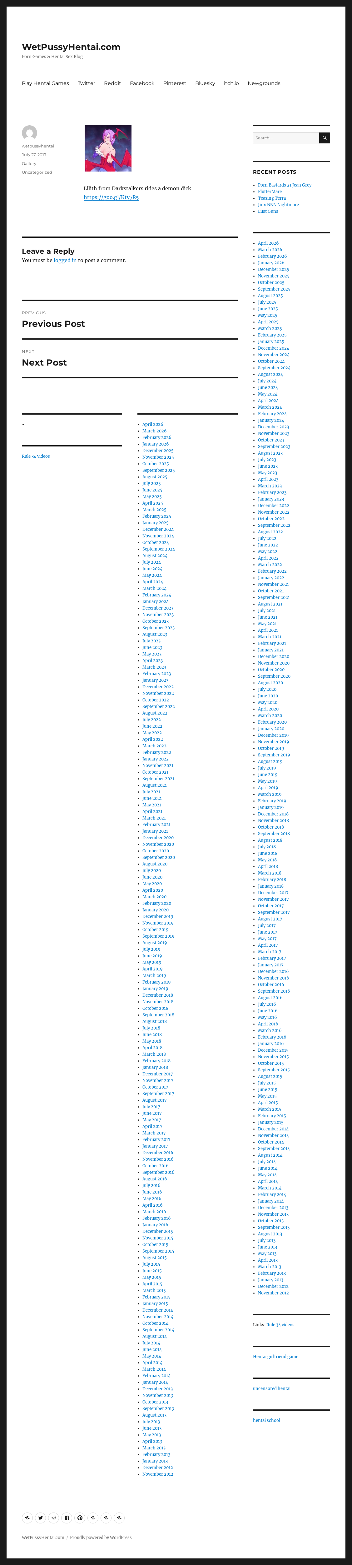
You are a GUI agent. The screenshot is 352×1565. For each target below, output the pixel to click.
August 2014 (154, 1336)
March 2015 (154, 1290)
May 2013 (151, 1435)
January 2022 (155, 759)
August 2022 (154, 713)
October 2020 (155, 851)
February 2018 (156, 1061)
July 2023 (151, 641)
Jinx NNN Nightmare (278, 204)
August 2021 (154, 785)
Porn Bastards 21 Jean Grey (284, 185)
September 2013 (158, 1408)
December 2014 (157, 1310)
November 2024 (158, 536)
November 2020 (158, 844)
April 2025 (152, 503)
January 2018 (155, 1067)
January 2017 (155, 1146)
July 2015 (151, 1264)
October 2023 (155, 621)
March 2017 (154, 1133)
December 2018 (157, 995)
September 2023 (158, 627)
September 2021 (158, 778)
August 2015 (154, 1257)
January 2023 (155, 680)
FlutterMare (270, 191)
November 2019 (158, 923)
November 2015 (157, 1238)
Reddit (112, 83)
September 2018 (158, 1015)
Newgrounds (264, 83)
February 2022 (156, 752)
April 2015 (152, 1284)
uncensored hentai (271, 1388)
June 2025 (152, 490)
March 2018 (154, 1054)
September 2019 (158, 936)
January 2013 (155, 1461)
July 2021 (151, 792)
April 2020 (152, 890)
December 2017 (157, 1074)
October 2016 (155, 1166)
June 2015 (152, 1270)
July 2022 (151, 719)
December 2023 (157, 608)
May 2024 (152, 575)
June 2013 (151, 1428)
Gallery (29, 163)
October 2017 (155, 1087)
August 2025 (154, 477)
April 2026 (152, 424)
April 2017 (152, 1126)
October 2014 (155, 1323)
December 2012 (157, 1467)
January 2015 (155, 1303)
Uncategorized (37, 172)
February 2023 (156, 673)
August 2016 (154, 1179)
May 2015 (151, 1277)
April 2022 (152, 739)
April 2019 (152, 969)
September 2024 (158, 549)
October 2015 (155, 1244)
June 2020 (152, 877)
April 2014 (152, 1362)
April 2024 (152, 582)
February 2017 (156, 1139)
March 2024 (154, 588)
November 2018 (157, 1001)
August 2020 (154, 864)
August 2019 (154, 942)
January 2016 (155, 1225)
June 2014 (152, 1349)
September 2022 (158, 706)
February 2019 (156, 982)
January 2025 (155, 523)
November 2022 (158, 693)
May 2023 (151, 654)
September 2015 (158, 1251)
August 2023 (154, 634)
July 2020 (151, 870)
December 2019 (157, 916)
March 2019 (154, 975)
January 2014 (155, 1382)
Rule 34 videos (36, 456)
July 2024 (151, 562)
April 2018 (152, 1047)
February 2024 (156, 595)
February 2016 (156, 1218)
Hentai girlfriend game (275, 1356)
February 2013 (156, 1454)
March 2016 (154, 1211)
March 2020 (154, 897)
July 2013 (151, 1421)
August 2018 (154, 1021)
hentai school (266, 1420)
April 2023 (152, 660)
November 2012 (157, 1474)
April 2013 (152, 1441)
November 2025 (158, 457)
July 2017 (151, 1106)
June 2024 (152, 568)
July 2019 (151, 949)
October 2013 (155, 1402)
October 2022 (155, 700)
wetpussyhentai (38, 145)
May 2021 (151, 805)
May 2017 (151, 1120)
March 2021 (154, 818)
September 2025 (158, 470)
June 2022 (152, 726)
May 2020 (152, 883)
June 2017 (152, 1113)
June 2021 (152, 798)
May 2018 (151, 1041)
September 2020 (158, 857)
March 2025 (154, 509)
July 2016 (151, 1185)
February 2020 (156, 903)
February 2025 (156, 516)
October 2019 (155, 929)
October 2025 (155, 463)
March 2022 (154, 746)
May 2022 (152, 732)
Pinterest (174, 83)
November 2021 (157, 765)
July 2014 (151, 1343)
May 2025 (152, 496)
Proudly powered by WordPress (101, 1537)
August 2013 (154, 1415)
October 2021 (155, 772)
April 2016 (152, 1205)
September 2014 (158, 1330)
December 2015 (157, 1231)
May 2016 (151, 1198)
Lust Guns (268, 211)
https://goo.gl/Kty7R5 (111, 197)
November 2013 (157, 1395)
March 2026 (154, 431)
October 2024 (155, 542)
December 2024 (158, 529)
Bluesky (205, 83)
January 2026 (155, 444)
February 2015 (156, 1297)
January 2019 (155, 988)
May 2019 (151, 962)
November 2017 (157, 1080)
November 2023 (158, 614)
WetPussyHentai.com (71, 47)
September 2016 (158, 1172)
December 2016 (157, 1152)
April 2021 (152, 811)
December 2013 (157, 1389)
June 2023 (152, 647)
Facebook (142, 83)
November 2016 (158, 1159)
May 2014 (151, 1356)
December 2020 (158, 837)
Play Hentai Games (45, 83)
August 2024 (154, 555)
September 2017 (158, 1093)
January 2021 (155, 831)
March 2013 (154, 1448)
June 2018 (152, 1034)
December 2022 (158, 687)
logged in (65, 260)
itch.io (231, 83)
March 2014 (154, 1369)
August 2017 (154, 1100)
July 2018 (151, 1028)
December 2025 (158, 450)
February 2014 (156, 1375)
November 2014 (157, 1316)
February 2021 (156, 824)
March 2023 (154, 667)
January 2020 (155, 910)
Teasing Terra (272, 198)
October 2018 (155, 1008)
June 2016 (152, 1192)
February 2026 (156, 437)
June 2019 (152, 956)
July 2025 (151, 483)
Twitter (86, 83)
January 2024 (155, 601)
